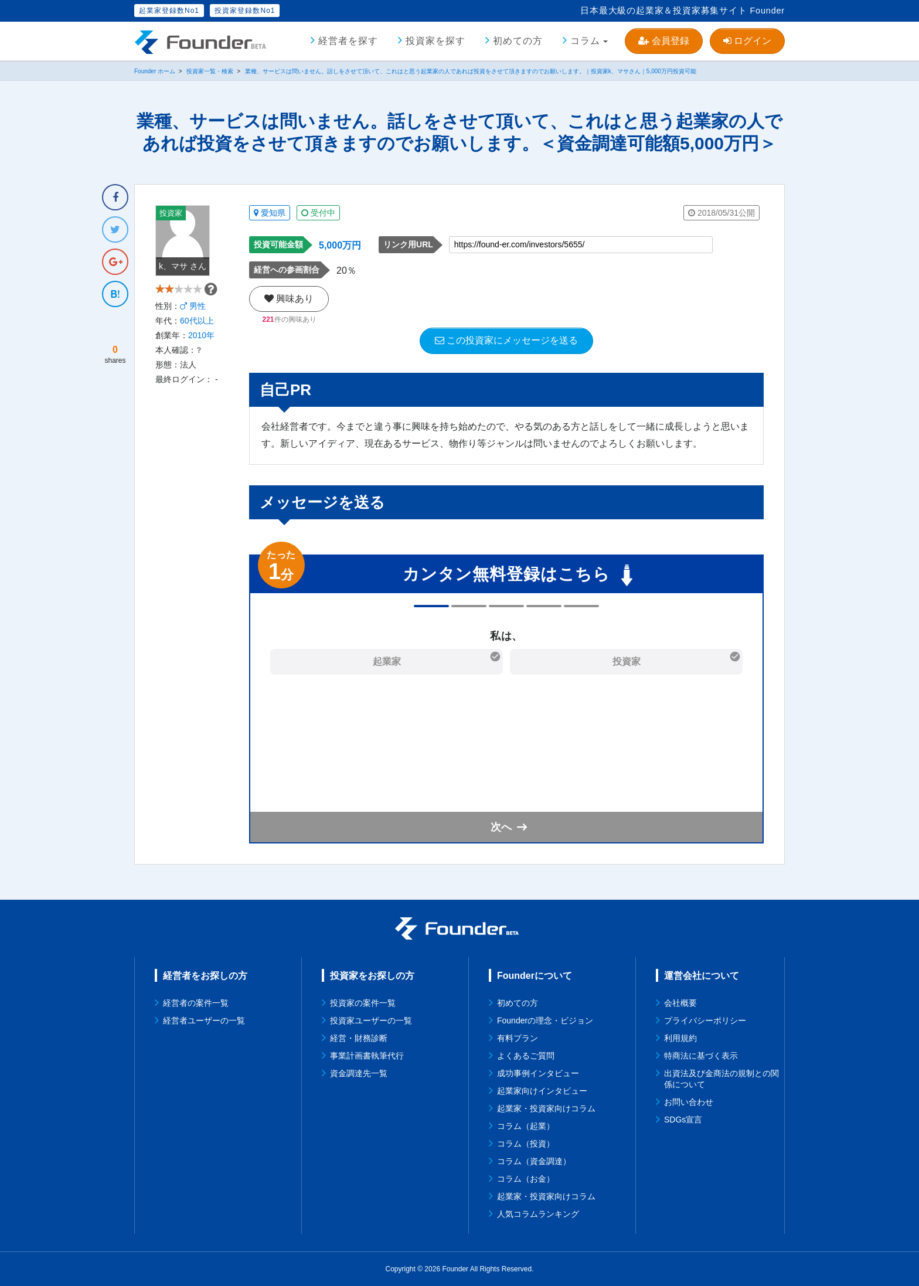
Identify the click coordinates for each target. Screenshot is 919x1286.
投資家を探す (435, 41)
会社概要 (680, 1003)
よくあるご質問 (525, 1055)
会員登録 (663, 41)
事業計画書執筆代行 (367, 1055)
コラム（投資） (525, 1143)
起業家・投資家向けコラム (546, 1108)
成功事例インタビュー (538, 1073)
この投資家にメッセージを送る (506, 340)
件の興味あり (289, 319)
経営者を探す (348, 41)
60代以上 (197, 342)
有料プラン (517, 1038)
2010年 (201, 357)
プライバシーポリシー (705, 1020)
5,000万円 (340, 245)
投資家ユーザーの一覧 (371, 1020)
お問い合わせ (688, 1102)
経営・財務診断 (358, 1038)
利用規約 (680, 1038)
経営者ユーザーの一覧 (204, 1020)
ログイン (747, 41)
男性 (193, 327)
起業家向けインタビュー (542, 1091)
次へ (501, 827)
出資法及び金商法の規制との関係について (721, 1079)
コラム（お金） (525, 1178)
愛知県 (269, 212)
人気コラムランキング (538, 1214)
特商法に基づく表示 (701, 1055)
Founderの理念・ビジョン (545, 1020)
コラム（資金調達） (534, 1161)
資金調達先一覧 (358, 1073)
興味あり (289, 299)
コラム (585, 41)
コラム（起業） (525, 1126)
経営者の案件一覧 (196, 1003)
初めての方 (518, 41)
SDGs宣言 (683, 1119)
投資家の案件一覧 (363, 1003)
